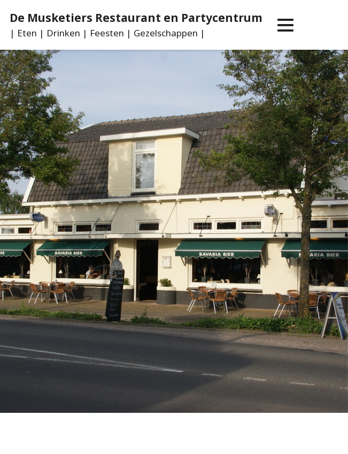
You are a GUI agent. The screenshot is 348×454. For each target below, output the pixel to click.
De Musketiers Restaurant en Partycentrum (136, 17)
